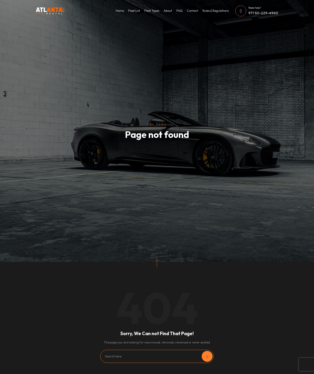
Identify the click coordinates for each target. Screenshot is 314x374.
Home (120, 11)
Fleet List (134, 11)
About (168, 11)
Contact (192, 11)
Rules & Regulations (216, 11)
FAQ (179, 11)
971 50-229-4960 (263, 12)
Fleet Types (151, 11)
